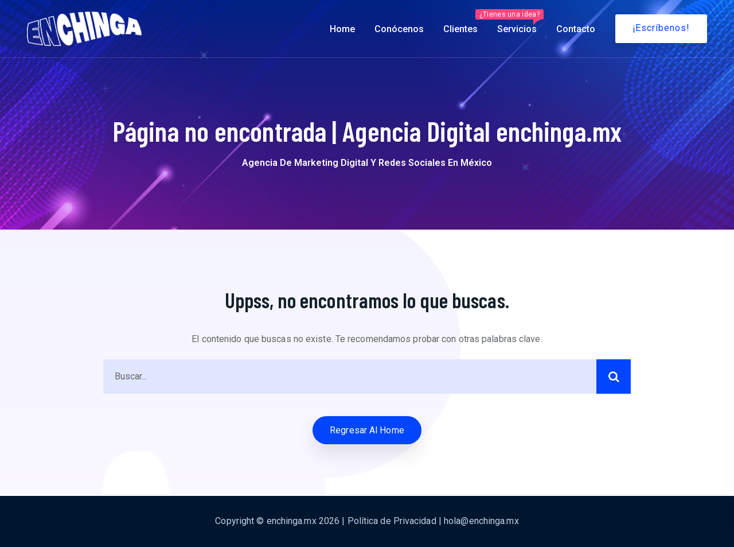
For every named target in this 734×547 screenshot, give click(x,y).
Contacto (575, 29)
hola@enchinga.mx (481, 520)
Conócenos (399, 29)
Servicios (516, 21)
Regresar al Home (367, 430)
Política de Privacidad (392, 520)
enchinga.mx (292, 520)
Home (342, 29)
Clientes (460, 29)
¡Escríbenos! (661, 27)
